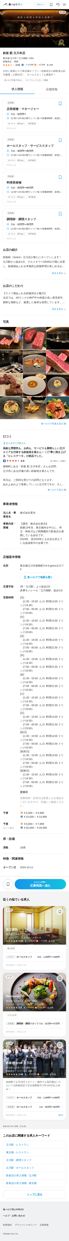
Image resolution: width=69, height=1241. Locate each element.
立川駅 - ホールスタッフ (20, 1167)
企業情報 (44, 1225)
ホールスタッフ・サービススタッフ (30, 145)
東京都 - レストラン (17, 1152)
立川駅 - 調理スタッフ (18, 1160)
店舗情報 (52, 89)
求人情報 (17, 89)
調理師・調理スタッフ (21, 219)
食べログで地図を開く (40, 577)
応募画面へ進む (40, 884)
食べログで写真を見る (52, 423)
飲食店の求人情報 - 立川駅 (21, 1175)
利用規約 (7, 1225)
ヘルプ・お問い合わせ (14, 1215)
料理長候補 (14, 182)
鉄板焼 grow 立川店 (34, 1080)
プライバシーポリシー (26, 1225)
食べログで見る (55, 490)
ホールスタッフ (24, 957)
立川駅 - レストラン (17, 1144)
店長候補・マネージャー (23, 109)
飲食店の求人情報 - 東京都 (21, 1183)
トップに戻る (34, 1194)
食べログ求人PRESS (13, 1209)
